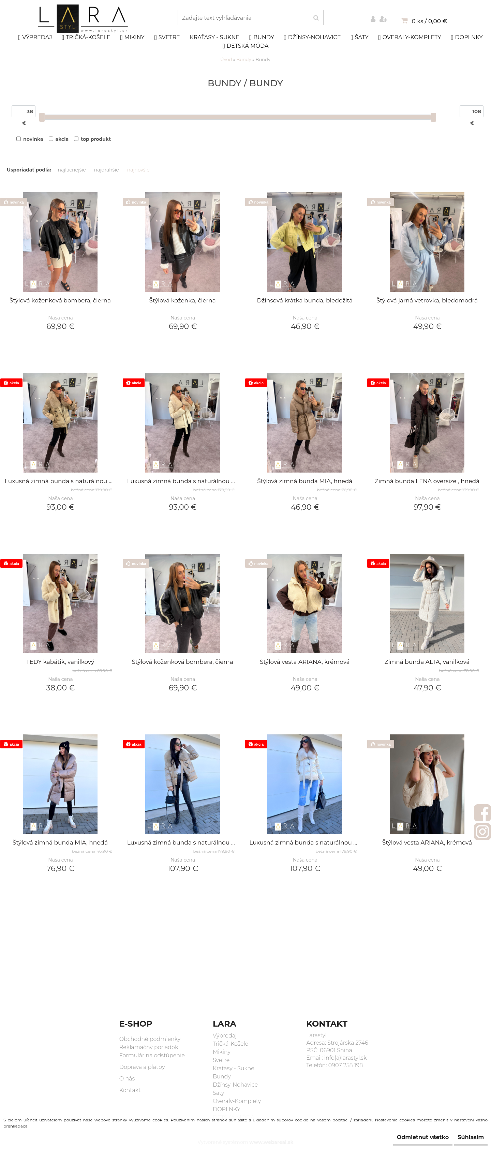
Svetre (167, 37)
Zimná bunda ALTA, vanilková (427, 662)
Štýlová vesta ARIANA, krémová (305, 662)
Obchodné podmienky (149, 1039)
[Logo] (84, 19)
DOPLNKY (467, 37)
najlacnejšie (72, 170)
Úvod (226, 59)
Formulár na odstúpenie (152, 1055)
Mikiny (132, 37)
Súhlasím (466, 1137)
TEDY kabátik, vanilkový (60, 662)
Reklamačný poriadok (148, 1047)
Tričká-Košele (86, 37)
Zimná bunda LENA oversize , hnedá (427, 481)
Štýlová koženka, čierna (182, 301)
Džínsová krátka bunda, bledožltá (305, 301)
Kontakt (130, 1090)
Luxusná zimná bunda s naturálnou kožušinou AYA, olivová (60, 481)
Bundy (261, 37)
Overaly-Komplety (409, 37)
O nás (127, 1078)
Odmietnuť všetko (408, 1137)
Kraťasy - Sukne (214, 37)
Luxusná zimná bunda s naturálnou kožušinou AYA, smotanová (182, 481)
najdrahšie (106, 170)
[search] (316, 18)
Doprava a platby (142, 1067)
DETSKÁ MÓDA (246, 46)
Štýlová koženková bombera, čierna (60, 301)
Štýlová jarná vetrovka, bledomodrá (427, 301)
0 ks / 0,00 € (429, 21)
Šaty (359, 37)
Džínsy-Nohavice (312, 37)
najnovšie (138, 170)
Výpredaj (35, 37)
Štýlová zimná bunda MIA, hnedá (304, 481)
